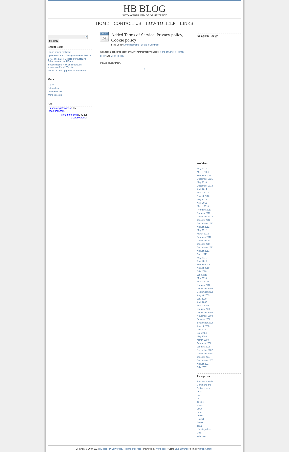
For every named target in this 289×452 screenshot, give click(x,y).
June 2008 (202, 333)
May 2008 (202, 336)
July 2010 (201, 271)
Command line (204, 385)
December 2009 (205, 288)
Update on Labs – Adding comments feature (69, 55)
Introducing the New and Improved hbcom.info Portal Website (65, 65)
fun (198, 398)
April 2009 (202, 302)
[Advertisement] (213, 99)
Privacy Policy (116, 449)
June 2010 (202, 275)
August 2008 (203, 326)
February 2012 (204, 237)
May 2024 (202, 168)
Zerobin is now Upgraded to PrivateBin (67, 70)
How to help (160, 23)
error (199, 391)
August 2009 (203, 295)
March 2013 (203, 206)
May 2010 (202, 278)
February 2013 (204, 209)
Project (200, 419)
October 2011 (203, 244)
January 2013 (203, 213)
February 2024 (204, 175)
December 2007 (205, 350)
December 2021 (205, 179)
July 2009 (201, 299)
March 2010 (203, 281)
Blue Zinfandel (182, 449)
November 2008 (205, 316)
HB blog (144, 8)
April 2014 (202, 189)
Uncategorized (204, 429)
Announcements (131, 45)
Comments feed (55, 91)
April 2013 (202, 203)
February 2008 (204, 343)
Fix (198, 395)
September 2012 (205, 223)
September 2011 (205, 247)
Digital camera (204, 388)
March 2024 (203, 172)
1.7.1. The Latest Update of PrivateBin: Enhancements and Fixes (67, 60)
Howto (200, 405)
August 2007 (203, 364)
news (199, 412)
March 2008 (203, 340)
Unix (199, 432)
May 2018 (202, 182)
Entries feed (54, 88)
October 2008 (203, 319)
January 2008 (203, 346)
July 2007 (201, 367)
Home (102, 23)
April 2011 (202, 261)
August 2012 (203, 227)
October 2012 (203, 220)
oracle (200, 415)
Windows (201, 436)
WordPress (161, 449)
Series (200, 422)
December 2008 (205, 312)
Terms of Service (167, 52)
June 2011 (202, 254)
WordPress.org (55, 95)
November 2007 (205, 353)
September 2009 (205, 292)
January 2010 (203, 285)
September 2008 (205, 322)
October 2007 (203, 357)
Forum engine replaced (59, 52)
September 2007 (205, 360)
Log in (51, 84)
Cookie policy (117, 56)
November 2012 (205, 216)
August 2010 (203, 268)
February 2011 (204, 264)
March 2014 (203, 192)
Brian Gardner (206, 449)
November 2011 (205, 240)
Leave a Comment (150, 45)
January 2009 (203, 309)
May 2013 (202, 199)
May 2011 (202, 257)
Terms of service (133, 449)
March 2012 (203, 233)
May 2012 (202, 230)
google (200, 402)
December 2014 (205, 186)
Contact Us (127, 23)
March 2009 (203, 305)
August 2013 (203, 196)
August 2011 (203, 251)
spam (199, 426)
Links (186, 23)
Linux (199, 408)
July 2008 (201, 329)
